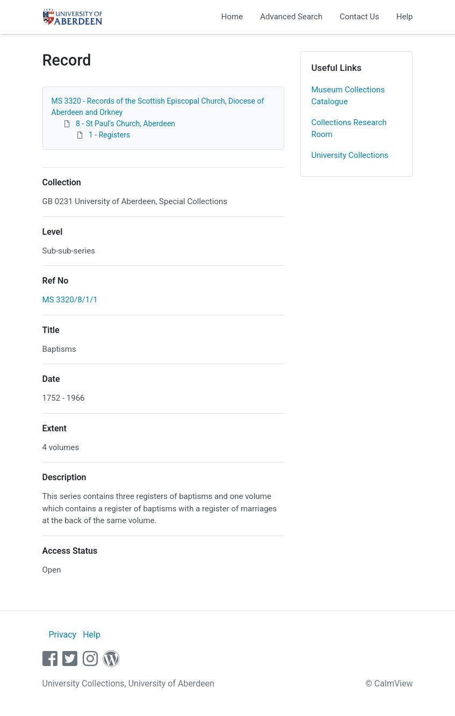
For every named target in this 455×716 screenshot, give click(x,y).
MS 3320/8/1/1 (70, 300)
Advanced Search (291, 16)
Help (404, 16)
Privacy (62, 635)
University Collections (350, 155)
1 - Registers (109, 135)
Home (232, 16)
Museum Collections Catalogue (348, 96)
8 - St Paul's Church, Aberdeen (125, 123)
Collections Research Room (349, 129)
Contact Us (359, 16)
